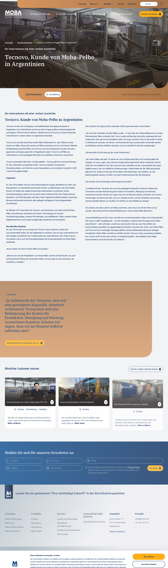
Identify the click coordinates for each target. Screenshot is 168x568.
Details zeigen (124, 563)
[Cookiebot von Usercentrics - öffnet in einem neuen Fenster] (15, 563)
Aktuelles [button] (107, 4)
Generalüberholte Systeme (121, 14)
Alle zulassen (149, 541)
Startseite (82, 4)
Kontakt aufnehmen (149, 14)
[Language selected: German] (149, 4)
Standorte (132, 4)
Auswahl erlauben (148, 548)
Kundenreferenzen (25, 43)
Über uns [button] (93, 4)
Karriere (121, 4)
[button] (66, 14)
